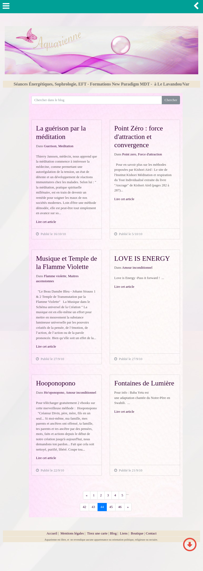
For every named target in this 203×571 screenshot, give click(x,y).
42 (84, 507)
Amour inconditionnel (137, 267)
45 (111, 507)
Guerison (50, 146)
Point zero (129, 154)
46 (120, 507)
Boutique (137, 533)
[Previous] (86, 495)
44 (102, 507)
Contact (151, 533)
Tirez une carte (97, 533)
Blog (113, 533)
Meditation (65, 146)
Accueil (52, 533)
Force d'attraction (150, 154)
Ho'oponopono (54, 392)
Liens (124, 533)
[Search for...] (96, 100)
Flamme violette (55, 276)
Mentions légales (72, 533)
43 (93, 507)
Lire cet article (46, 222)
